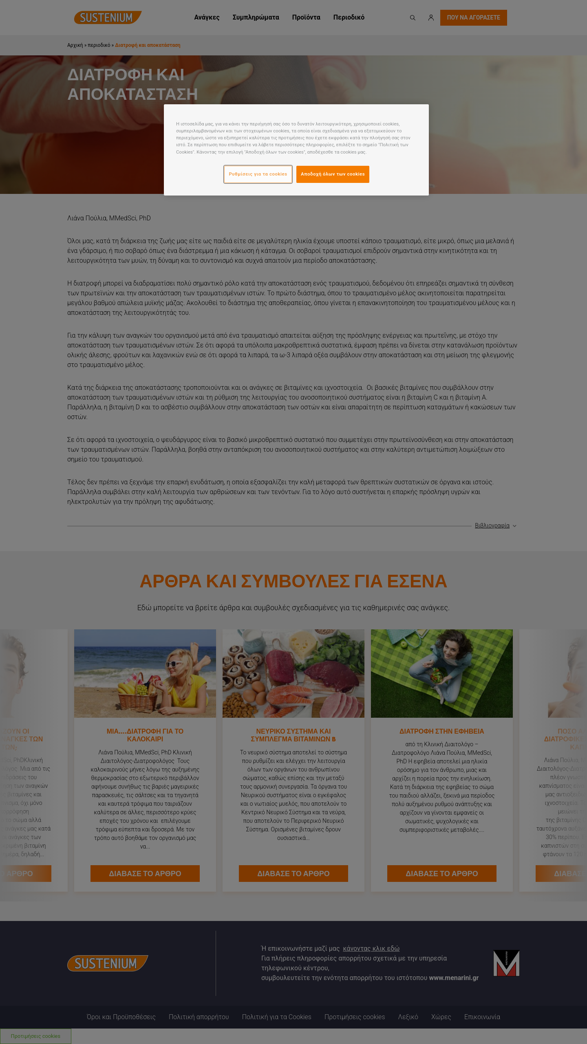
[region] (296, 149)
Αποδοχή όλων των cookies (333, 174)
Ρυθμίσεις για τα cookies (258, 174)
